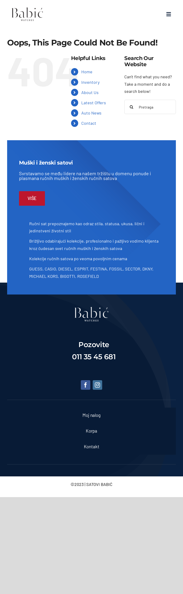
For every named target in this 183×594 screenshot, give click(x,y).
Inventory (90, 82)
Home (86, 71)
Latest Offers (93, 102)
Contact (88, 123)
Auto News (91, 112)
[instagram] (97, 385)
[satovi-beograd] (91, 309)
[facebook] (85, 385)
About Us (90, 92)
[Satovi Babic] (27, 7)
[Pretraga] (150, 107)
